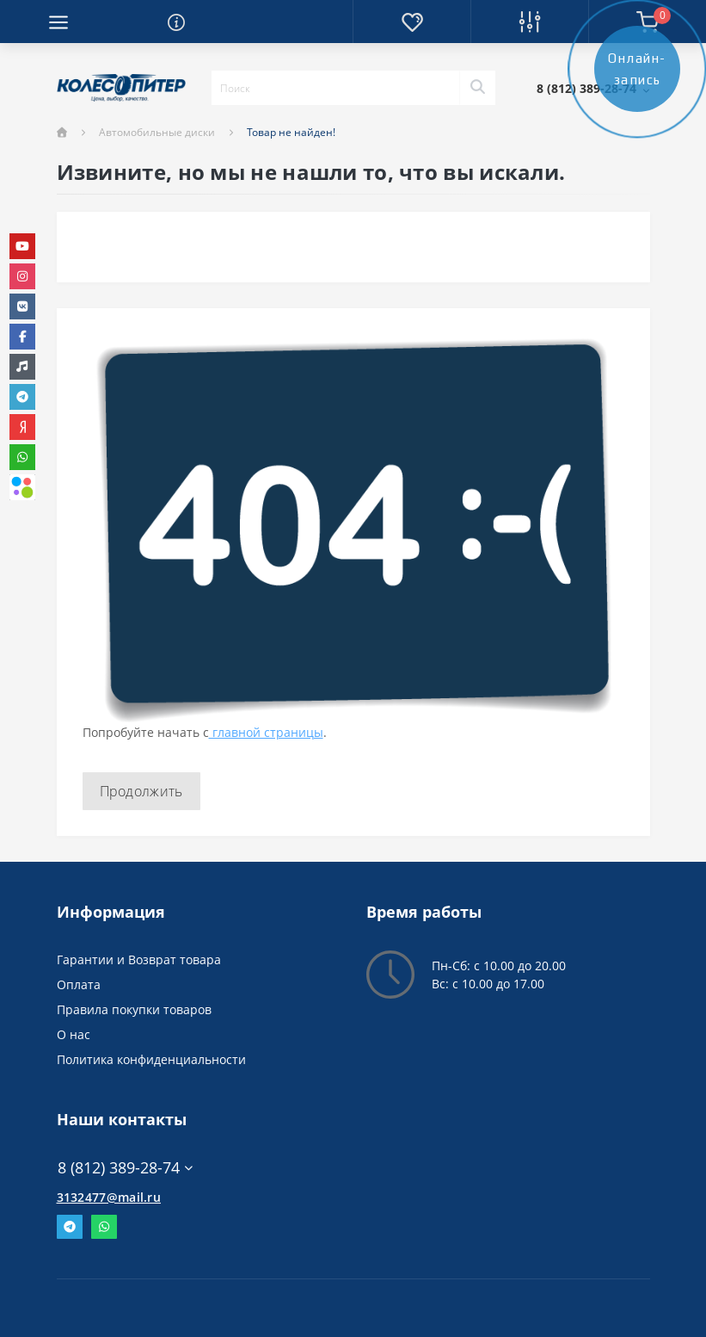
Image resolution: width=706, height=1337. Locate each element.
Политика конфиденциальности (151, 1059)
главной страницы (266, 732)
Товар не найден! (291, 132)
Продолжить (141, 791)
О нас (73, 1034)
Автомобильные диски (157, 132)
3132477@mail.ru (109, 1197)
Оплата (79, 984)
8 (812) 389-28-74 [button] (125, 1168)
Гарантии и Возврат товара (139, 959)
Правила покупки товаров (134, 1009)
